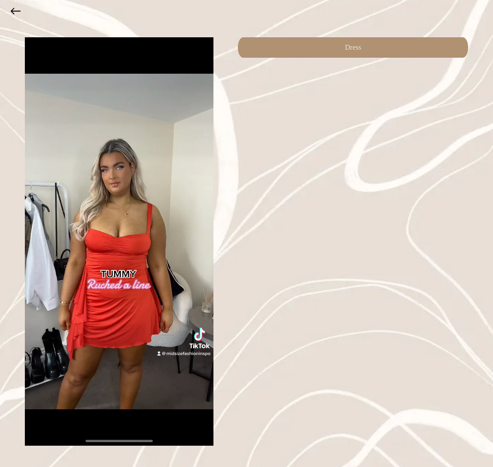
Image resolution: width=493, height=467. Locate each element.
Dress (353, 47)
